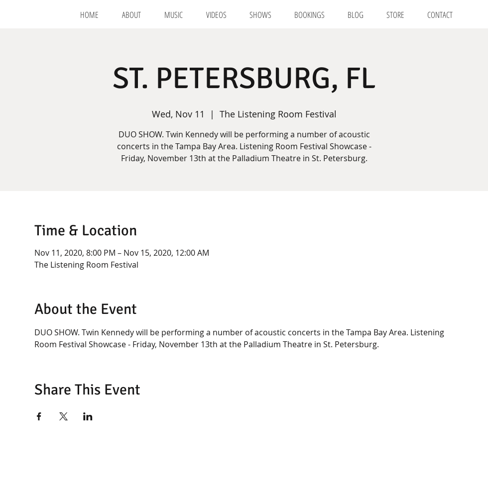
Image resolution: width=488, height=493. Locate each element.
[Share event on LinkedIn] (88, 416)
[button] (309, 15)
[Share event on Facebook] (39, 416)
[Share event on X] (63, 416)
